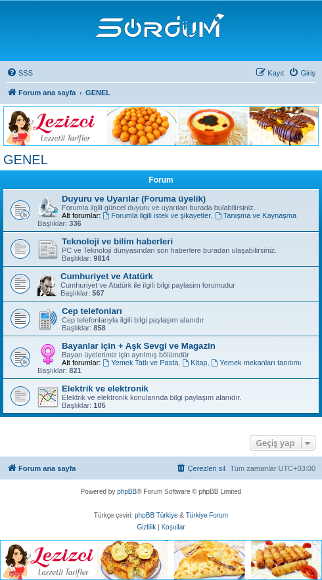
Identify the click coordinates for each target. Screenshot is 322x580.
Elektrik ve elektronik (105, 388)
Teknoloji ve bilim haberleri (117, 241)
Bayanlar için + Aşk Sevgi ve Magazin (139, 346)
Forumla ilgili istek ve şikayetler (156, 215)
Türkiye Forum (207, 515)
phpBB (127, 491)
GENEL (25, 159)
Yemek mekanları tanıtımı (257, 363)
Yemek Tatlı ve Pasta (140, 363)
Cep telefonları (92, 311)
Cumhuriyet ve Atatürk (106, 276)
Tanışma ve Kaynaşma (255, 215)
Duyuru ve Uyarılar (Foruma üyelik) (134, 199)
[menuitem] (20, 73)
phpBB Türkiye (156, 515)
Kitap (194, 363)
